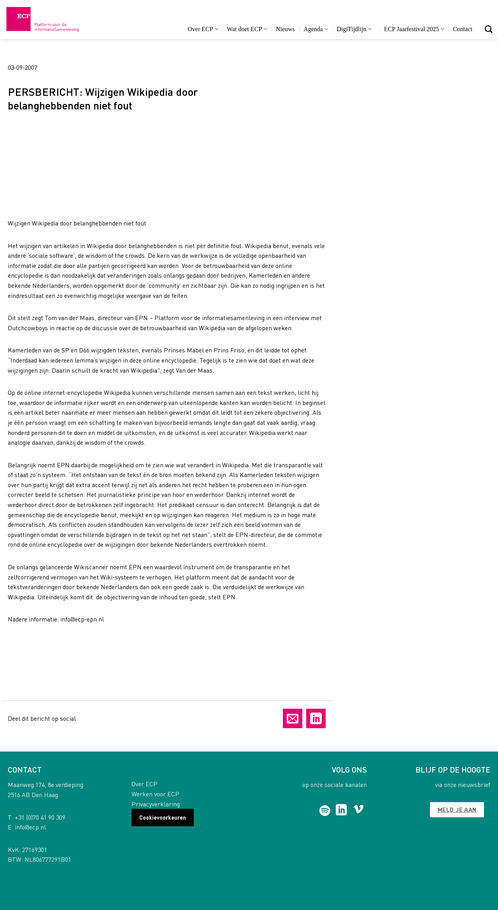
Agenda (315, 29)
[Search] (488, 29)
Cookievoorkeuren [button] (162, 817)
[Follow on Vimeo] (358, 810)
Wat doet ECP (247, 29)
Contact (462, 29)
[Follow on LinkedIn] (341, 810)
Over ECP (203, 29)
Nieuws (285, 29)
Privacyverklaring (156, 804)
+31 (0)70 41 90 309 (40, 817)
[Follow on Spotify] (325, 810)
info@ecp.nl (30, 827)
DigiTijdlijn (354, 29)
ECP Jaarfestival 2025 (414, 29)
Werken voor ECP (155, 794)
